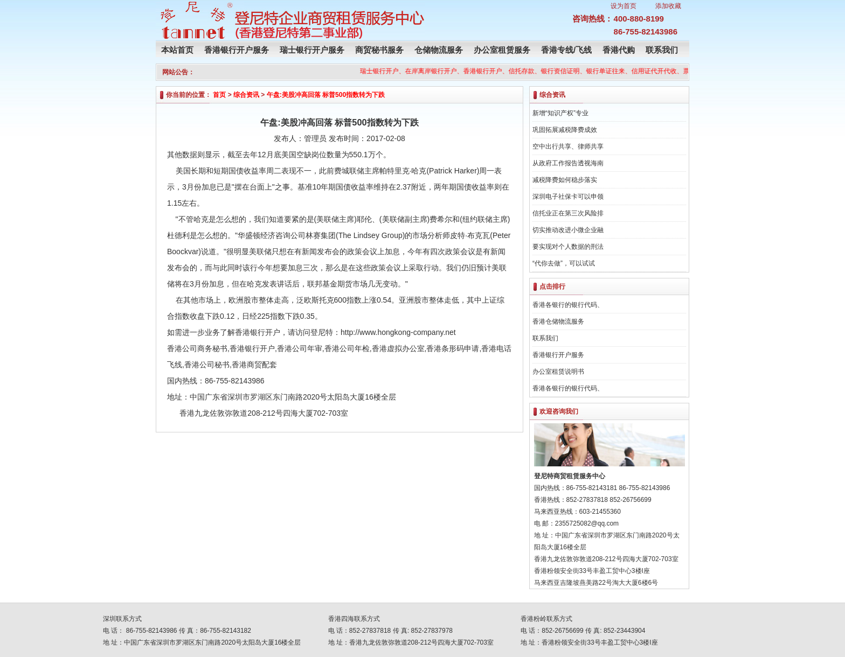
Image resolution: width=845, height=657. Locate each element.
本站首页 (177, 49)
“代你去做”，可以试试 (563, 263)
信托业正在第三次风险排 (568, 213)
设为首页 (623, 6)
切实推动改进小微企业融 (568, 230)
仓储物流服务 (438, 49)
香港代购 (618, 49)
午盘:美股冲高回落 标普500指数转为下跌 (326, 95)
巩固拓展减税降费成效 (564, 130)
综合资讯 (246, 95)
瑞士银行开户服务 (312, 49)
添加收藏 (668, 6)
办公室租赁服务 (502, 49)
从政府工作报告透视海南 (568, 163)
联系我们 (662, 49)
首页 (219, 95)
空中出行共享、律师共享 (568, 146)
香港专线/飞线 (566, 49)
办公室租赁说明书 (558, 371)
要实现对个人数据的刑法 (568, 246)
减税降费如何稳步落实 (564, 180)
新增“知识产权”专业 (560, 113)
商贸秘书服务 (379, 49)
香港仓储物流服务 (558, 321)
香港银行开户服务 (236, 49)
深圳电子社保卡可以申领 (568, 196)
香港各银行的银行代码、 (568, 305)
